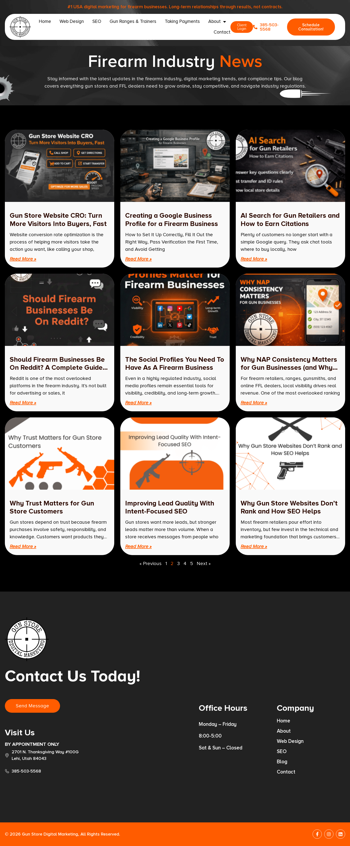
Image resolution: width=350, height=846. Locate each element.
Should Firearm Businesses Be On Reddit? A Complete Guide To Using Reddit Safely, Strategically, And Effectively (57, 371)
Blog (282, 761)
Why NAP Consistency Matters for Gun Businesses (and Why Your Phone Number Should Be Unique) (289, 371)
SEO (96, 21)
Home (45, 21)
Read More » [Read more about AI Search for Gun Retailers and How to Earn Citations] (254, 259)
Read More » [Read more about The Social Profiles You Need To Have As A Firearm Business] (138, 403)
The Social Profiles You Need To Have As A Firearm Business (174, 363)
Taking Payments (182, 21)
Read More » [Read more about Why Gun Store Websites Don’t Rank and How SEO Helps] (254, 546)
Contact (222, 32)
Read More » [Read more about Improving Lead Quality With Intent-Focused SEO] (138, 546)
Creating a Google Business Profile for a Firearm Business (171, 219)
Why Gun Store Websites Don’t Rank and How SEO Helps (289, 507)
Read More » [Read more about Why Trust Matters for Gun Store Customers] (23, 546)
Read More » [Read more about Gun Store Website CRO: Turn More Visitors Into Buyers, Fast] (23, 259)
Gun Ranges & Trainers (133, 21)
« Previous (151, 564)
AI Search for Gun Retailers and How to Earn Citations (290, 219)
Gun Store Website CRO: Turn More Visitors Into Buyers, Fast (58, 219)
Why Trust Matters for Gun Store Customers (52, 507)
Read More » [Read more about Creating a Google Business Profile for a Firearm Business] (138, 259)
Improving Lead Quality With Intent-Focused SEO (169, 507)
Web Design (72, 21)
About (217, 21)
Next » (204, 564)
